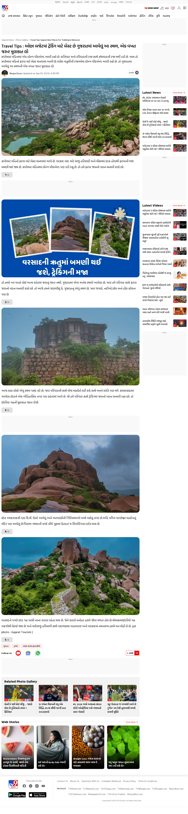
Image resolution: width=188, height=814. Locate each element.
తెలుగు (79, 2)
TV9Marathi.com (91, 788)
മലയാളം (114, 2)
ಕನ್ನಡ (73, 2)
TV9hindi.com (74, 788)
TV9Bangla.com (143, 788)
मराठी (87, 2)
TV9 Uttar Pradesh (116, 794)
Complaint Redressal (111, 781)
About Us (74, 781)
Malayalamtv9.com (96, 794)
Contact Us (62, 781)
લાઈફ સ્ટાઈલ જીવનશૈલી (31, 646)
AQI (167, 8)
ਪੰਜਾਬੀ (99, 2)
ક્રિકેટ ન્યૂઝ (28, 16)
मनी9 (121, 2)
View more (132, 721)
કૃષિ (158, 16)
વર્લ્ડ (101, 16)
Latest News (151, 92)
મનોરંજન (132, 16)
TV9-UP (129, 2)
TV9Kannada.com (125, 788)
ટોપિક (150, 16)
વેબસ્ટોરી (121, 16)
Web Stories (10, 721)
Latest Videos (152, 205)
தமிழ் (106, 2)
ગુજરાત (39, 16)
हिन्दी (58, 2)
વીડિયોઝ (49, 16)
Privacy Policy (129, 781)
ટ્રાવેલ (16, 646)
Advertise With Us (90, 781)
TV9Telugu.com (108, 788)
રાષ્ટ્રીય (93, 16)
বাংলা (93, 2)
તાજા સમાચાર (14, 16)
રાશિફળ (71, 16)
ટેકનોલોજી (83, 16)
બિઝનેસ (110, 16)
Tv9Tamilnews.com (77, 794)
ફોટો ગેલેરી (60, 16)
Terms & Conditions (147, 781)
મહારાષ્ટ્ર (166, 16)
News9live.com (176, 788)
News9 (65, 2)
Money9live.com (135, 794)
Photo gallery (22, 39)
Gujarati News (7, 39)
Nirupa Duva (15, 73)
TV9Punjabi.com (159, 788)
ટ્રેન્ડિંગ (142, 16)
